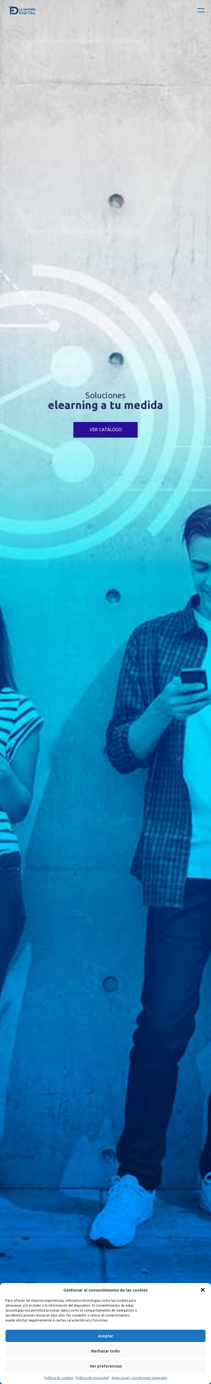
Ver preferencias (106, 1366)
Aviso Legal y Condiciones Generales (139, 1378)
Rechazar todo (105, 1351)
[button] (203, 1290)
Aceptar (105, 1336)
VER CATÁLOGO (106, 429)
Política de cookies (58, 1378)
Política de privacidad (92, 1378)
